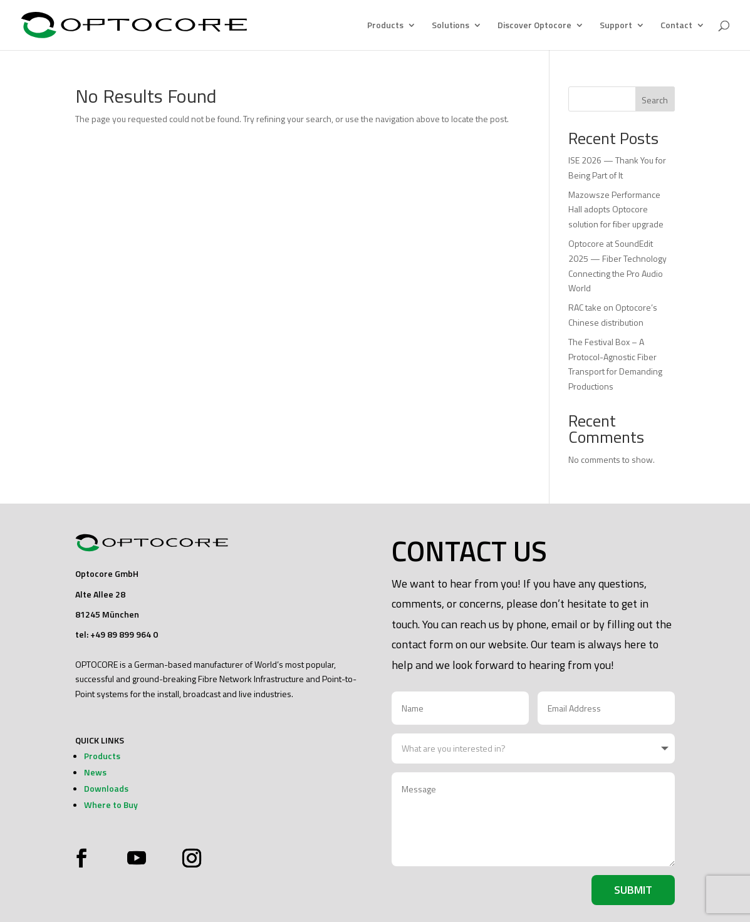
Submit (633, 889)
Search (655, 99)
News (95, 772)
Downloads (106, 788)
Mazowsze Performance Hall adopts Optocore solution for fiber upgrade (616, 209)
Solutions (450, 26)
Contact (676, 26)
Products (385, 26)
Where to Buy (111, 804)
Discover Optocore (534, 26)
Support (616, 26)
